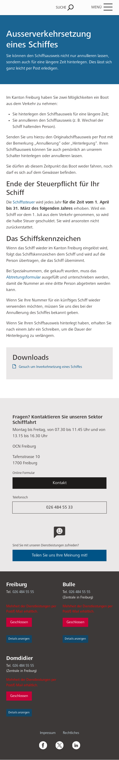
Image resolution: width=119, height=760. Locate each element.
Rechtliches (71, 733)
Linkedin (76, 745)
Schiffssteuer (24, 202)
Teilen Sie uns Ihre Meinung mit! (59, 555)
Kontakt (60, 483)
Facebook (42, 745)
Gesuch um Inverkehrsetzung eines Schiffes (50, 367)
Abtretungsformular (23, 277)
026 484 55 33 (59, 507)
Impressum (48, 733)
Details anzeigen (18, 638)
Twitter (59, 745)
